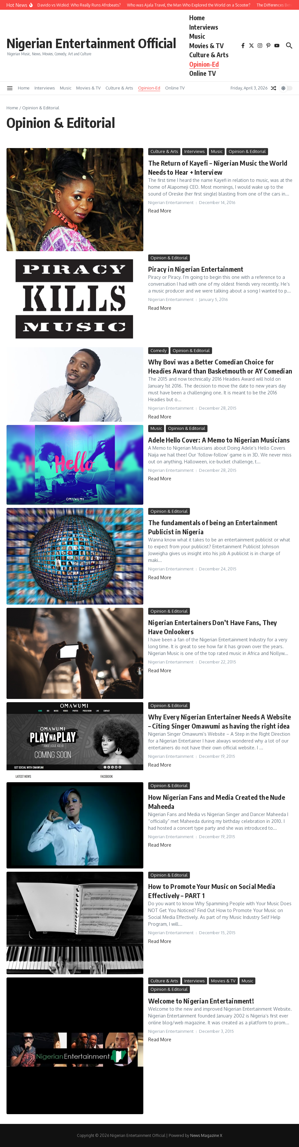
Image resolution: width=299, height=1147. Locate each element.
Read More (159, 210)
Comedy (158, 350)
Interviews (203, 27)
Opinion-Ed (204, 64)
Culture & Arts (209, 55)
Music (197, 36)
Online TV (202, 73)
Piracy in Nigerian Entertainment (195, 269)
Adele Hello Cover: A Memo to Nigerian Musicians (219, 440)
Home (197, 17)
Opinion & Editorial (247, 151)
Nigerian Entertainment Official (91, 43)
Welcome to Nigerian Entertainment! (201, 1001)
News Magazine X (206, 1135)
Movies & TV (206, 45)
